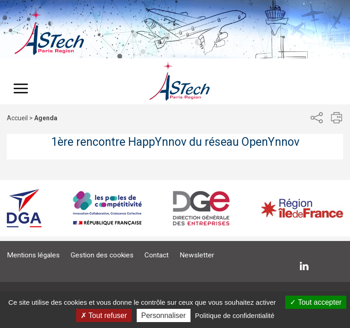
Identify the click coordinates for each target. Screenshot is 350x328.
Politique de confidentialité (234, 315)
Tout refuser (104, 315)
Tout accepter (315, 302)
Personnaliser (163, 315)
